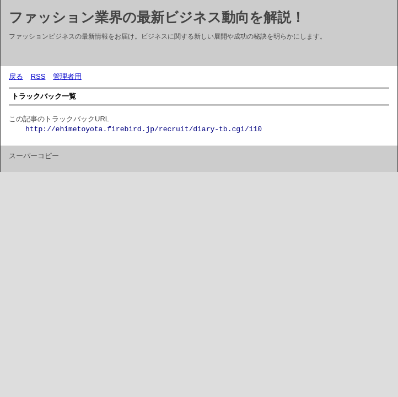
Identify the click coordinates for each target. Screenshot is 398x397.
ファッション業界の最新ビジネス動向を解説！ (157, 17)
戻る (16, 76)
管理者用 (67, 76)
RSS (38, 76)
